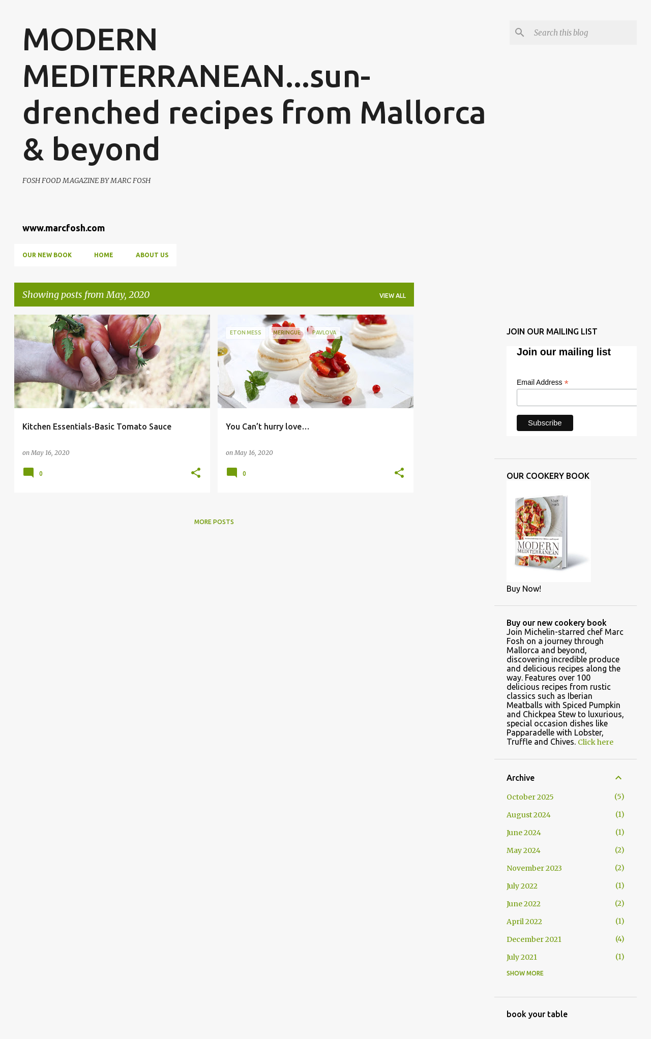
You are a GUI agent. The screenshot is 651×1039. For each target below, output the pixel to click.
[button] (196, 473)
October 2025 (530, 797)
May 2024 (524, 850)
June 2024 (524, 832)
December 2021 (534, 939)
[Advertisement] (454, 467)
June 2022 (524, 903)
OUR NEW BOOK (47, 255)
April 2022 (524, 921)
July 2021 (522, 957)
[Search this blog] (583, 32)
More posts (214, 521)
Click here (595, 742)
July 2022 (522, 886)
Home (103, 255)
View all (392, 295)
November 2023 (534, 868)
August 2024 (529, 814)
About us (152, 255)
